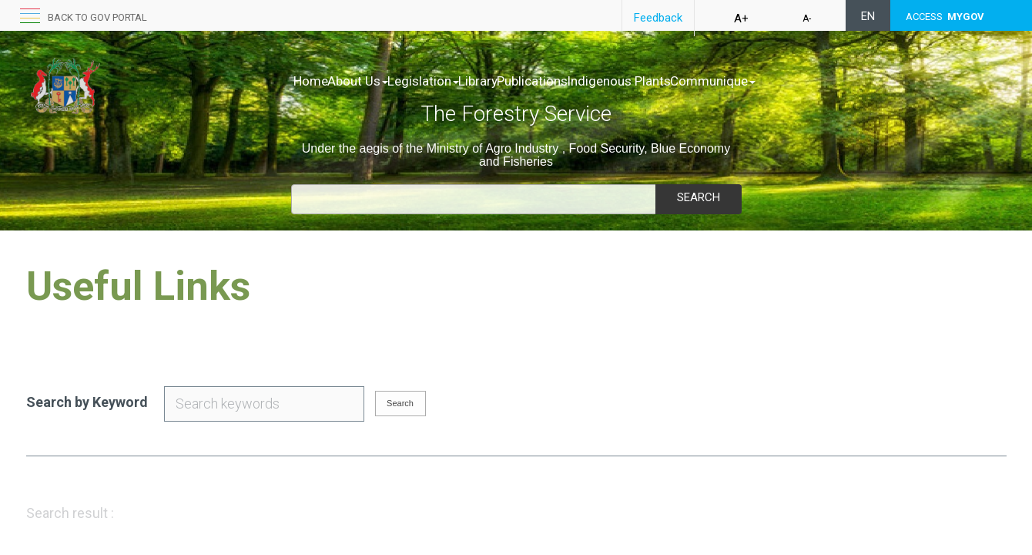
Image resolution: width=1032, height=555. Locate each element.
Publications (596, 81)
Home (310, 81)
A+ (741, 18)
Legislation (455, 81)
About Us (373, 81)
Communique (810, 81)
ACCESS (945, 16)
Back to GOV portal (97, 17)
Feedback (658, 18)
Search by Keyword (87, 402)
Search (698, 197)
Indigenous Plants (700, 81)
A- (806, 18)
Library (526, 81)
